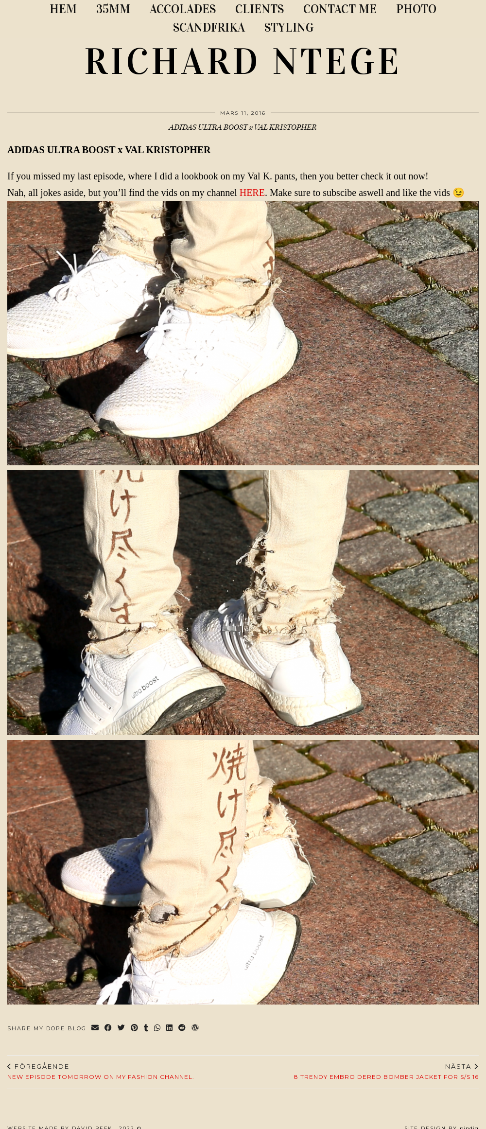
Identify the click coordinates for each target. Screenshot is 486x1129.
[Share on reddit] (182, 1028)
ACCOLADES (183, 9)
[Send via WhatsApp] (158, 1028)
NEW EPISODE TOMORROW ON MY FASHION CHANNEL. (100, 1071)
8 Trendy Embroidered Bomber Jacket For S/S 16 (386, 1071)
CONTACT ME (340, 9)
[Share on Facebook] (108, 1028)
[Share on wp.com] (195, 1028)
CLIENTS (259, 9)
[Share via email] (95, 1028)
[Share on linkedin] (170, 1028)
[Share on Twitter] (121, 1028)
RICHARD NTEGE (243, 61)
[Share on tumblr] (146, 1028)
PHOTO (416, 9)
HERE (252, 192)
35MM (113, 9)
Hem (63, 9)
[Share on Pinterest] (134, 1028)
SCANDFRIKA (209, 27)
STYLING (288, 27)
